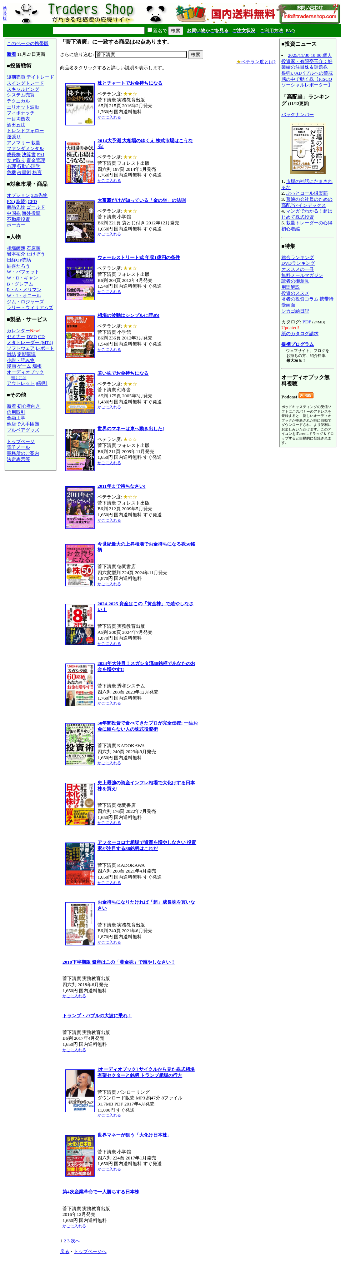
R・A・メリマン (24, 289)
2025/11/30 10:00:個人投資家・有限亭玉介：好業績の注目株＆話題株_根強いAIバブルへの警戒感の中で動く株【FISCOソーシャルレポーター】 (307, 70)
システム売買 (21, 95)
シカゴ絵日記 (295, 311)
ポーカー (16, 225)
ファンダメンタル (25, 148)
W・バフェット (23, 271)
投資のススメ (295, 293)
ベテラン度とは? (256, 61)
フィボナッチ (21, 112)
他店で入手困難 (23, 424)
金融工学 (16, 418)
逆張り (14, 136)
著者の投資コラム (300, 299)
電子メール (18, 447)
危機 (11, 172)
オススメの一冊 (297, 269)
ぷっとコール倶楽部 (307, 193)
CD (41, 336)
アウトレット (21, 383)
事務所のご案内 (23, 453)
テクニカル (18, 101)
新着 (11, 54)
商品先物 (16, 207)
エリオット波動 (23, 107)
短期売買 (16, 77)
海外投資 (31, 213)
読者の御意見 (295, 281)
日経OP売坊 (19, 260)
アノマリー (18, 142)
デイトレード (40, 77)
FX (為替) (16, 201)
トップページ (21, 441)
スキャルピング (23, 89)
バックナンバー (297, 114)
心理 (11, 166)
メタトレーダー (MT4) (30, 342)
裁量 (35, 142)
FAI (41, 154)
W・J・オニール (24, 295)
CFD (32, 201)
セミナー (16, 336)
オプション (18, 195)
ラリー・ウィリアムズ (30, 307)
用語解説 (290, 287)
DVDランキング (298, 263)
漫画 (11, 366)
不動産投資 (18, 219)
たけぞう (35, 254)
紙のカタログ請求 (300, 333)
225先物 (39, 195)
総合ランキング (297, 257)
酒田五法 (16, 125)
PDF (306, 321)
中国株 (14, 213)
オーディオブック (25, 372)
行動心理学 (28, 166)
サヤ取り (16, 160)
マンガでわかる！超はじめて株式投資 (306, 214)
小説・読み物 (21, 360)
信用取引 (16, 412)
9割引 (41, 383)
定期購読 (26, 354)
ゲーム (24, 366)
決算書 (29, 154)
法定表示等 (18, 459)
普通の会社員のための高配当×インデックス (306, 202)
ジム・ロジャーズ (25, 301)
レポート (45, 348)
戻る (64, 1251)
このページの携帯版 (28, 43)
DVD (31, 336)
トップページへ (90, 1251)
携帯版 (5, 13)
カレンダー (18, 330)
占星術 (24, 172)
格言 (37, 172)
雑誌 (11, 354)
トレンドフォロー (25, 130)
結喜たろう (18, 266)
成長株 (14, 154)
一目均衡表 (18, 118)
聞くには (18, 378)
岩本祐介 (16, 254)
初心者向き (28, 406)
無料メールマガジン (302, 275)
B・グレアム (20, 284)
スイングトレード (25, 83)
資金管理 (35, 160)
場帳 (37, 366)
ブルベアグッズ (23, 430)
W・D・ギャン (22, 277)
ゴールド (35, 207)
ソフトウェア (21, 348)
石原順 (33, 248)
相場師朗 (16, 248)
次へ (75, 1240)
